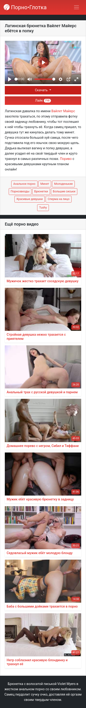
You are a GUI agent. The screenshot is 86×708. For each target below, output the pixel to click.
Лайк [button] (43, 101)
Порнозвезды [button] (20, 191)
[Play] (9, 79)
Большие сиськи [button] (64, 191)
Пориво (66, 159)
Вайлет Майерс (63, 111)
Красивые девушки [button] (30, 199)
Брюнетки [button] (41, 191)
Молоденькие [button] (63, 183)
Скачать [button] (41, 90)
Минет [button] (44, 183)
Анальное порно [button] (24, 183)
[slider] (15, 79)
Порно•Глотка (25, 7)
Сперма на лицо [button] (58, 199)
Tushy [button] (43, 207)
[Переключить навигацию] (76, 7)
